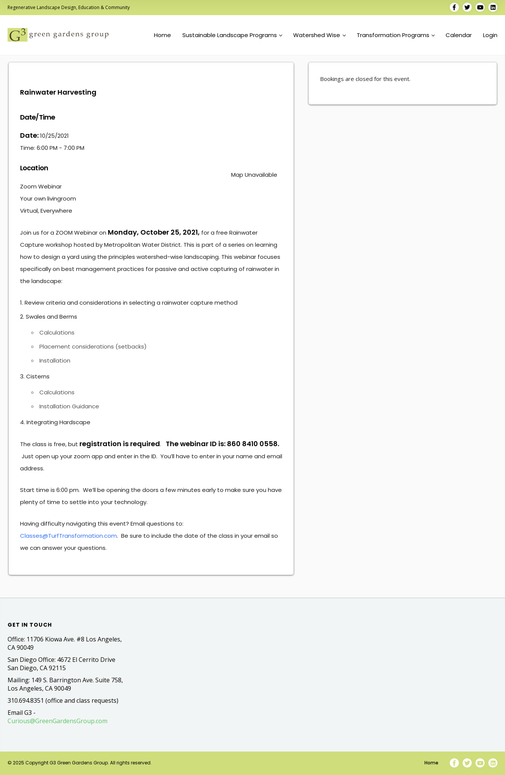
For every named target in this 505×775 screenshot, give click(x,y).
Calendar (459, 35)
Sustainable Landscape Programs (232, 35)
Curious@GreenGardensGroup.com (57, 721)
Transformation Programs (396, 35)
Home (162, 35)
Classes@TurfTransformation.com (68, 536)
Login (490, 35)
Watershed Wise (319, 35)
